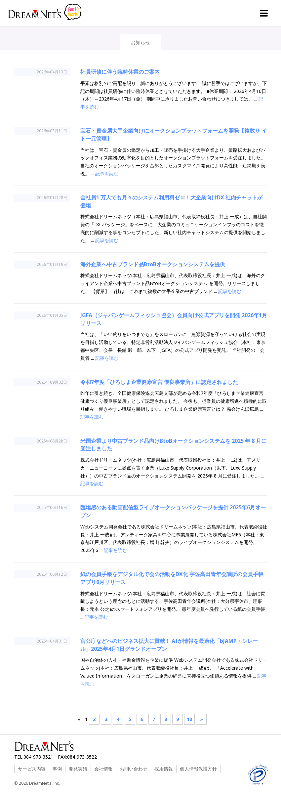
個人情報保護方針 (198, 769)
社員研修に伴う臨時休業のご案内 (120, 71)
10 (189, 719)
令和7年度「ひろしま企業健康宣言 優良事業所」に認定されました (159, 382)
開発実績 (78, 769)
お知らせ (140, 42)
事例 (57, 769)
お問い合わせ (133, 769)
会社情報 (103, 769)
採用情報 (163, 769)
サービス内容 (32, 769)
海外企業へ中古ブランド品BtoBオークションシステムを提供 (152, 264)
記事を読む (106, 173)
